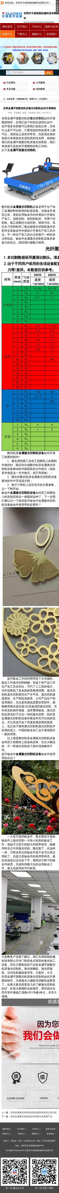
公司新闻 (40, 82)
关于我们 (22, 26)
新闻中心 (7, 34)
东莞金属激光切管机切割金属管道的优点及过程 (33, 1112)
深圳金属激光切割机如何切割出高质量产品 (31, 1116)
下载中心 (22, 34)
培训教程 (40, 89)
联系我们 (52, 34)
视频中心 (37, 34)
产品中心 (37, 26)
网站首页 (7, 26)
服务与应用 (51, 26)
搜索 (49, 72)
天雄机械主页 (22, 99)
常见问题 (10, 89)
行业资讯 (10, 82)
